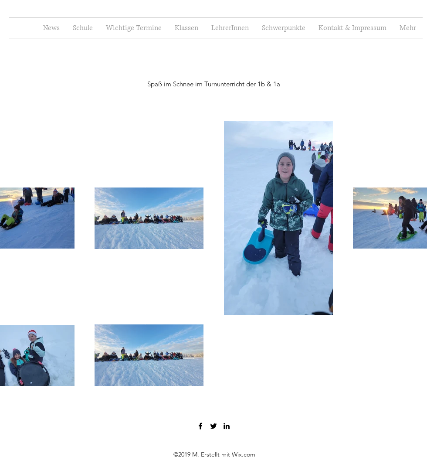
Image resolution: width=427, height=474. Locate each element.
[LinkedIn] (226, 426)
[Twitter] (213, 426)
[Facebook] (200, 426)
